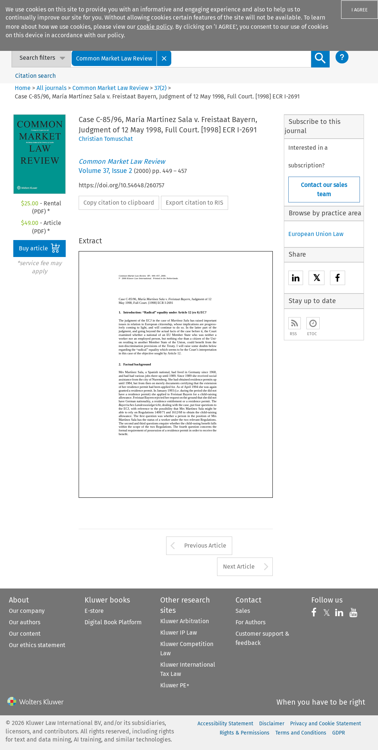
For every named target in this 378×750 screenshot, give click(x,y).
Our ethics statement (37, 645)
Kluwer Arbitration (184, 621)
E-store (94, 610)
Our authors (24, 622)
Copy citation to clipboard (118, 202)
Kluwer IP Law (178, 632)
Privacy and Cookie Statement (325, 724)
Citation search (35, 75)
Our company (27, 610)
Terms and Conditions (300, 733)
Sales (243, 610)
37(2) (160, 87)
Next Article (239, 566)
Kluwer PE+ (174, 685)
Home (23, 87)
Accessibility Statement (225, 724)
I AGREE (359, 10)
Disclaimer (271, 724)
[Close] (164, 58)
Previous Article (205, 545)
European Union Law (315, 233)
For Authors (250, 622)
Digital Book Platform (113, 622)
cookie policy (154, 26)
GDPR (338, 733)
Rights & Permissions (244, 733)
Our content (25, 633)
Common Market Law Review (110, 87)
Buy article (39, 248)
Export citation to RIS (194, 202)
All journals (52, 87)
